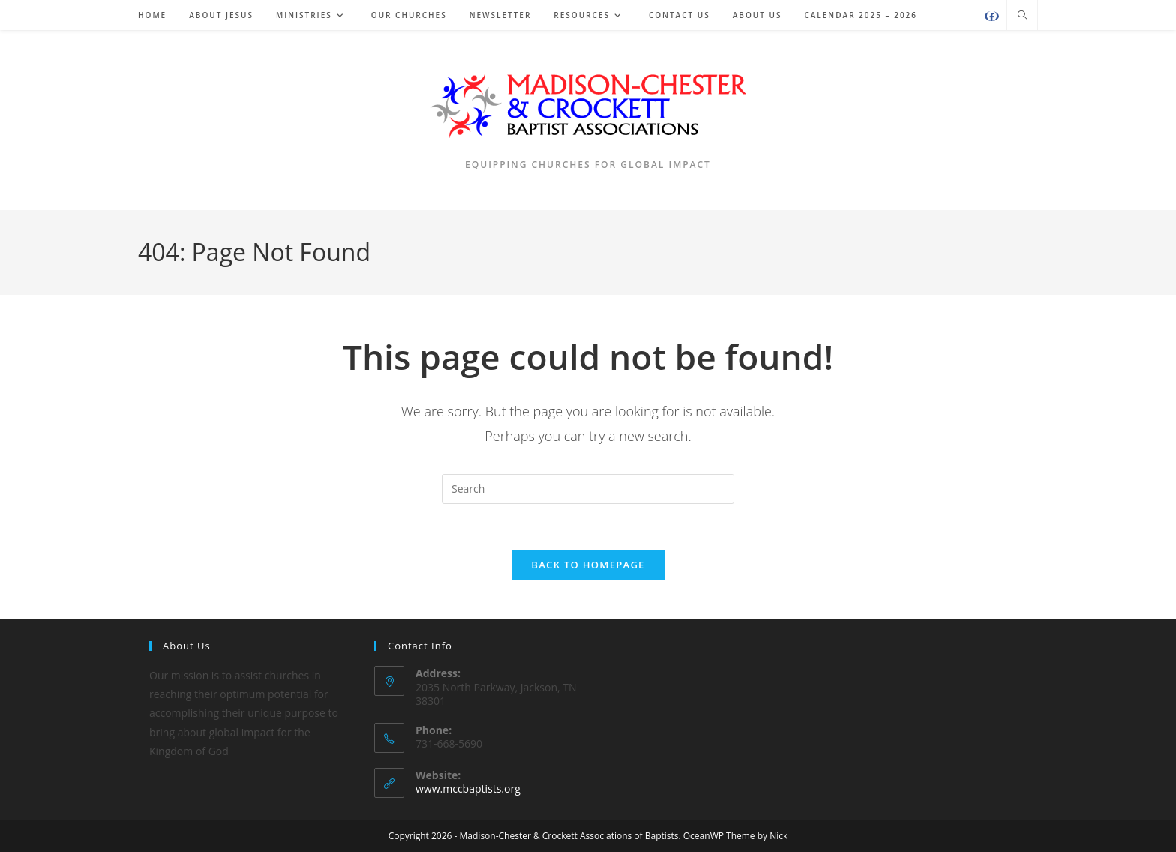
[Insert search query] (588, 489)
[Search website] (1022, 16)
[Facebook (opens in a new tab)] (992, 16)
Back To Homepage (587, 565)
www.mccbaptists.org (468, 789)
